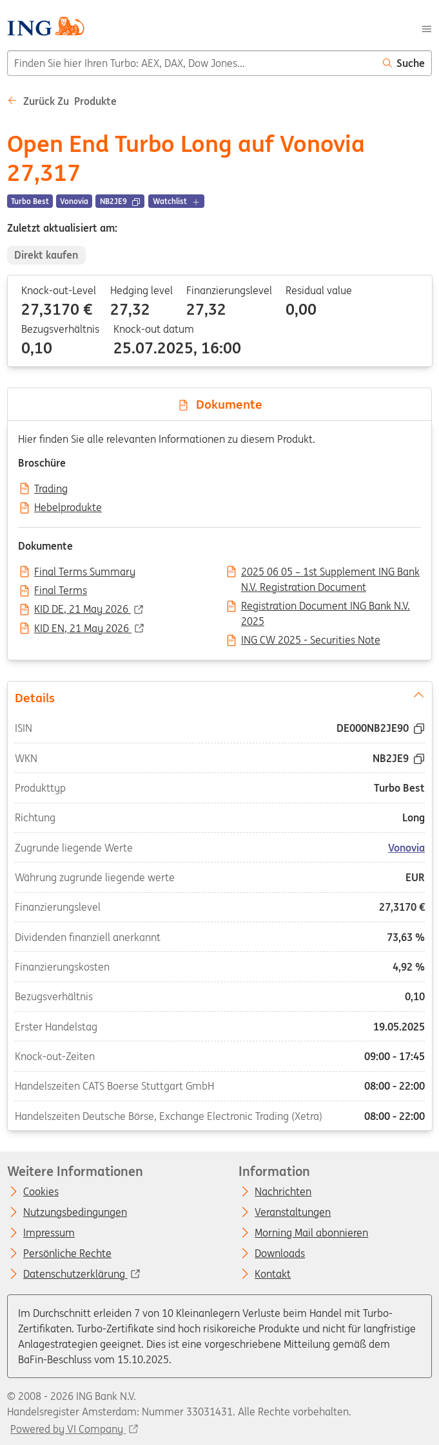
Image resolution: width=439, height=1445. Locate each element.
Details (219, 697)
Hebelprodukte (68, 508)
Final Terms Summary (84, 572)
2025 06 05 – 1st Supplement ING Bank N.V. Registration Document (330, 572)
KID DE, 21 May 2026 (82, 609)
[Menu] (427, 27)
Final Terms (60, 591)
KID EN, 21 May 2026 (83, 629)
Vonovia (406, 847)
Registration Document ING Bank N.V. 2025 (325, 607)
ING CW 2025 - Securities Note (310, 640)
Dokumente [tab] (219, 404)
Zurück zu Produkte (62, 101)
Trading (51, 489)
